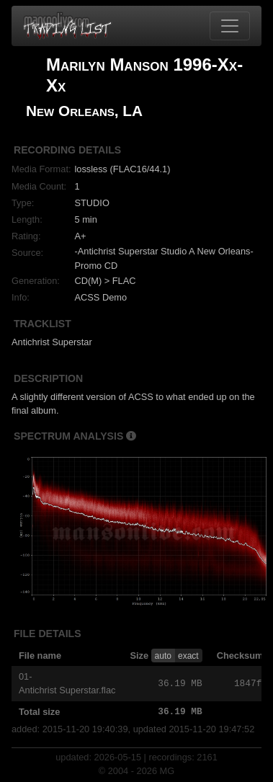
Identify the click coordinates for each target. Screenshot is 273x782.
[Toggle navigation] (230, 26)
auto (163, 656)
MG (167, 770)
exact (188, 656)
